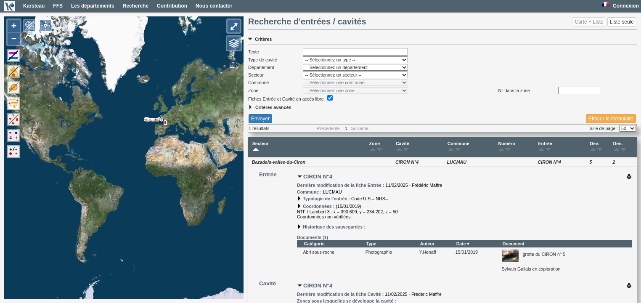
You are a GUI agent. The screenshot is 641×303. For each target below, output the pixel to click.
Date (461, 243)
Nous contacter (214, 6)
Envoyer (260, 119)
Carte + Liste (589, 22)
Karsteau (34, 6)
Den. (618, 147)
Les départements (92, 6)
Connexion (626, 6)
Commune (458, 147)
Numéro (506, 147)
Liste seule (622, 22)
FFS (58, 6)
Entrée (545, 147)
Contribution (172, 6)
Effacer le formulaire (610, 119)
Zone (374, 147)
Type (371, 243)
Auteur (427, 243)
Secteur (260, 147)
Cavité (402, 147)
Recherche (135, 6)
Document (513, 243)
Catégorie (314, 243)
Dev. (594, 147)
